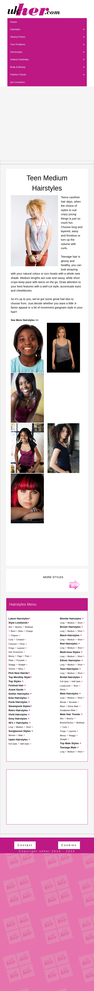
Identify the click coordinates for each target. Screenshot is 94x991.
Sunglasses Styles (20, 731)
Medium (19, 727)
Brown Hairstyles (70, 626)
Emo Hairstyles (18, 697)
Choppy (29, 631)
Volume (12, 669)
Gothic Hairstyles (19, 693)
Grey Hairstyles (18, 718)
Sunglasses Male (67, 710)
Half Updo (24, 744)
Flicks (22, 644)
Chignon (14, 635)
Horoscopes (16, 52)
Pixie (27, 656)
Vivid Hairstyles (18, 714)
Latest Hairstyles (19, 618)
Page (19, 656)
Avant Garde (16, 689)
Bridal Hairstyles (70, 677)
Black (62, 706)
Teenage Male (68, 747)
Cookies (69, 845)
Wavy (20, 669)
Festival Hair (16, 685)
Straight (21, 664)
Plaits (11, 660)
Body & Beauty (17, 67)
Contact (25, 845)
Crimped (20, 639)
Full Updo (13, 744)
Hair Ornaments (16, 652)
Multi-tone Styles (70, 652)
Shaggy (12, 664)
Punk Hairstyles (18, 702)
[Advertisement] (35, 123)
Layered (21, 648)
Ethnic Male (73, 706)
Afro (10, 627)
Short (28, 727)
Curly (11, 639)
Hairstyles (15, 29)
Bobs (20, 631)
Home (13, 22)
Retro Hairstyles (18, 710)
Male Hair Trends (70, 714)
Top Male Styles (69, 743)
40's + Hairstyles (18, 722)
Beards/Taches (66, 723)
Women (12, 735)
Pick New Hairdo (18, 673)
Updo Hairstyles (18, 739)
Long (11, 727)
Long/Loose (65, 686)
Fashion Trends (18, 74)
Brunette (73, 702)
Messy (11, 656)
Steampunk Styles (19, 706)
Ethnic (63, 689)
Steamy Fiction (17, 37)
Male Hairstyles (69, 693)
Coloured (13, 644)
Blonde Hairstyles (70, 618)
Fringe (11, 648)
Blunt (13, 631)
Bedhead (29, 627)
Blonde (63, 702)
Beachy (18, 627)
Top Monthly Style (19, 677)
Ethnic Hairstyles (70, 660)
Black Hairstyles (69, 635)
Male (20, 735)
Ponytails (20, 660)
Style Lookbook (18, 622)
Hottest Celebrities (19, 59)
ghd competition (17, 82)
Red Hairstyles (69, 643)
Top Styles (15, 681)
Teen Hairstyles (69, 668)
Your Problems (17, 44)
